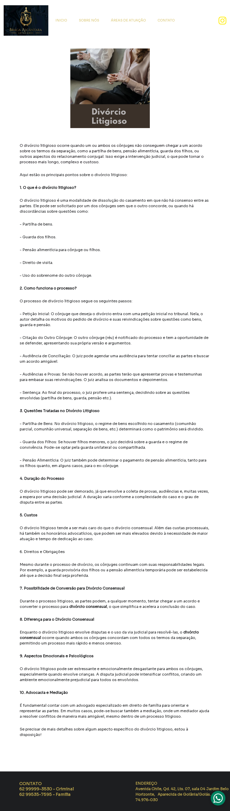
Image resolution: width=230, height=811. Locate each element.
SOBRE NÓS (89, 20)
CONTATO (166, 20)
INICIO (61, 20)
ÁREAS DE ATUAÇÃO (128, 20)
